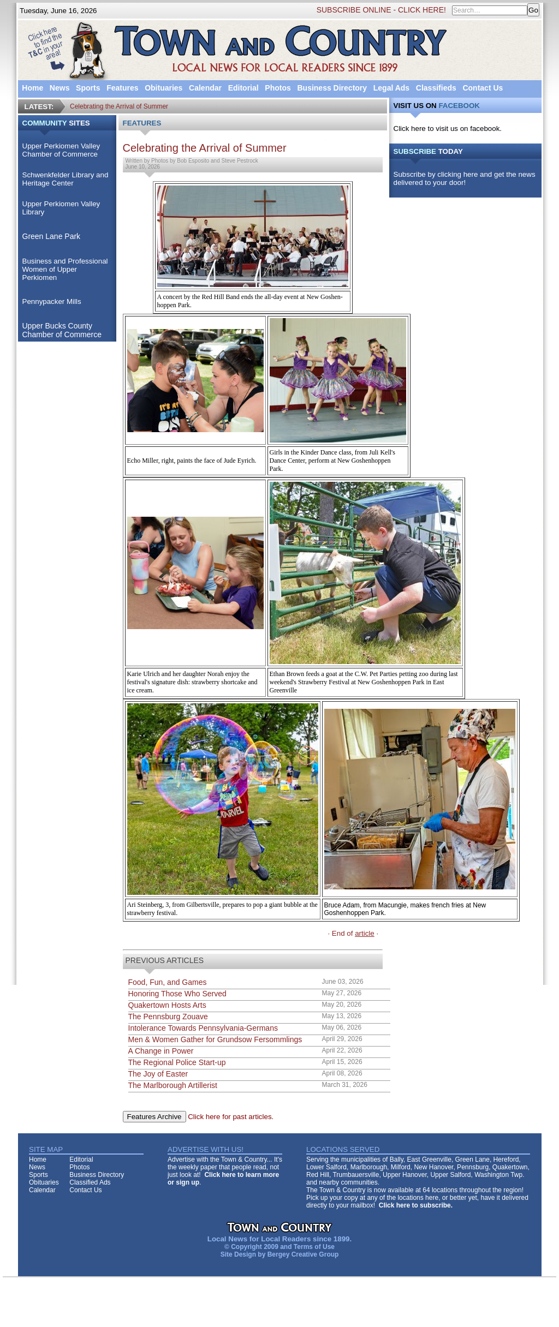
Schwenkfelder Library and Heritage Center (65, 179)
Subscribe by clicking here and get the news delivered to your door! (465, 178)
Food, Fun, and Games (167, 982)
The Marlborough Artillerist (172, 1085)
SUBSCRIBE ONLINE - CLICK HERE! (381, 9)
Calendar (205, 87)
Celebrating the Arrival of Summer (119, 106)
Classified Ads (89, 1182)
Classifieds (436, 87)
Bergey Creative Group (303, 1254)
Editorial (243, 87)
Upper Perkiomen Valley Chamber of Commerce (61, 150)
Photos (277, 87)
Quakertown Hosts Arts (167, 1005)
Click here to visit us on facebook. (448, 128)
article (364, 933)
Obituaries (163, 87)
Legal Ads (391, 87)
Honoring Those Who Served (177, 993)
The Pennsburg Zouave (168, 1016)
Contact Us (482, 87)
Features (122, 87)
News (60, 87)
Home (32, 87)
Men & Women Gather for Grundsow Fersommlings (215, 1039)
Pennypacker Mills (51, 301)
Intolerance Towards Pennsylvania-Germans (203, 1028)
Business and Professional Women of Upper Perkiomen (65, 269)
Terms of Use (314, 1247)
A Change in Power (161, 1051)
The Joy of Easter (158, 1073)
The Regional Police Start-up (177, 1062)
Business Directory (332, 87)
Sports (88, 87)
